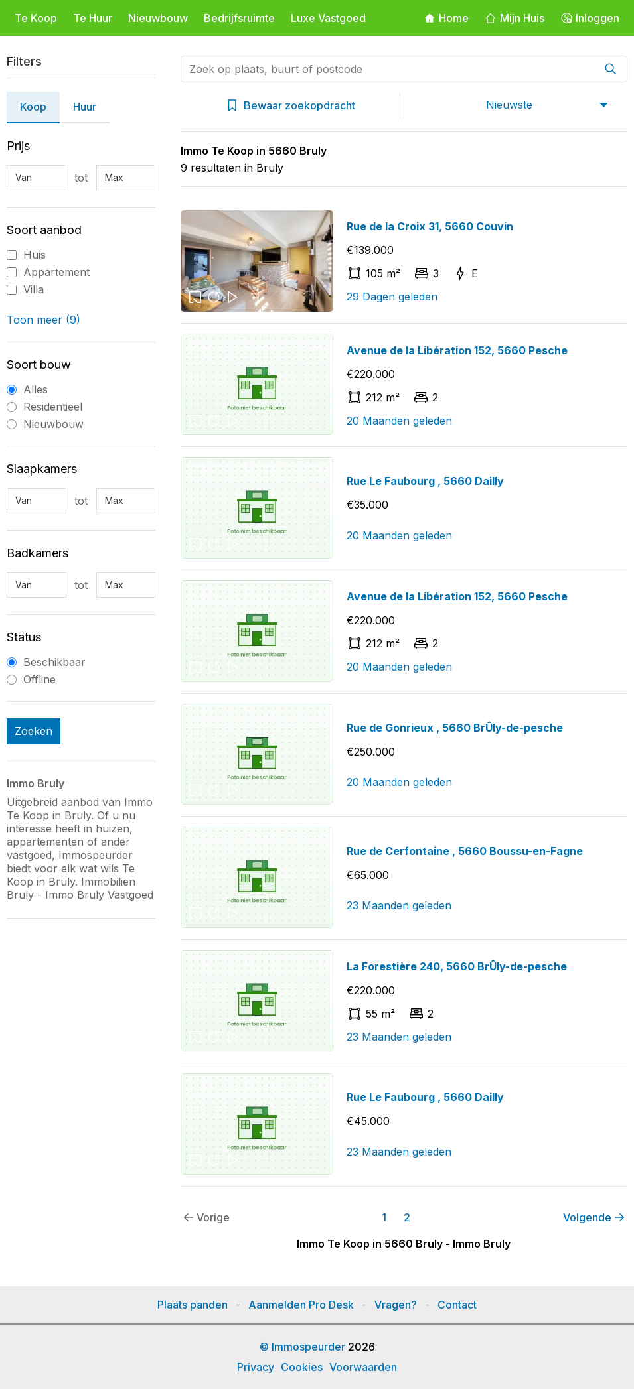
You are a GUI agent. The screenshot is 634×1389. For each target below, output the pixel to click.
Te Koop (36, 18)
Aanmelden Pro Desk (301, 1304)
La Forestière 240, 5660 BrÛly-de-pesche (457, 966)
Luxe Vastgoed (328, 18)
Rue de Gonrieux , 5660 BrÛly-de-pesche (455, 727)
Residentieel (52, 406)
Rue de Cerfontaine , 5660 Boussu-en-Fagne (465, 851)
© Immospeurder (302, 1346)
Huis (34, 254)
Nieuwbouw (158, 18)
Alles (35, 389)
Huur (84, 106)
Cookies (302, 1367)
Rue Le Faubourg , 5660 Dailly (425, 481)
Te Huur (92, 18)
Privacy (255, 1367)
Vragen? (395, 1304)
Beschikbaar (54, 662)
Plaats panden (192, 1304)
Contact (457, 1304)
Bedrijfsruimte (239, 18)
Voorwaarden (363, 1367)
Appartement (56, 272)
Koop (33, 106)
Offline (39, 679)
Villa (33, 289)
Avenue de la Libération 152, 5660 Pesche (457, 350)
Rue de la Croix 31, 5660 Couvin (430, 226)
